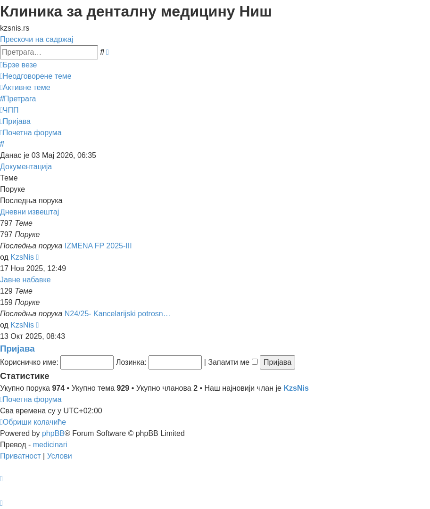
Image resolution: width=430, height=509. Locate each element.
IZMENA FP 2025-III (98, 246)
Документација (26, 167)
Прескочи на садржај (36, 39)
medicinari (50, 445)
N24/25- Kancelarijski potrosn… (118, 314)
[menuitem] (36, 76)
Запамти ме (232, 362)
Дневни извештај (29, 212)
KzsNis (22, 257)
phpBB (53, 433)
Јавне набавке (25, 280)
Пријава (17, 348)
